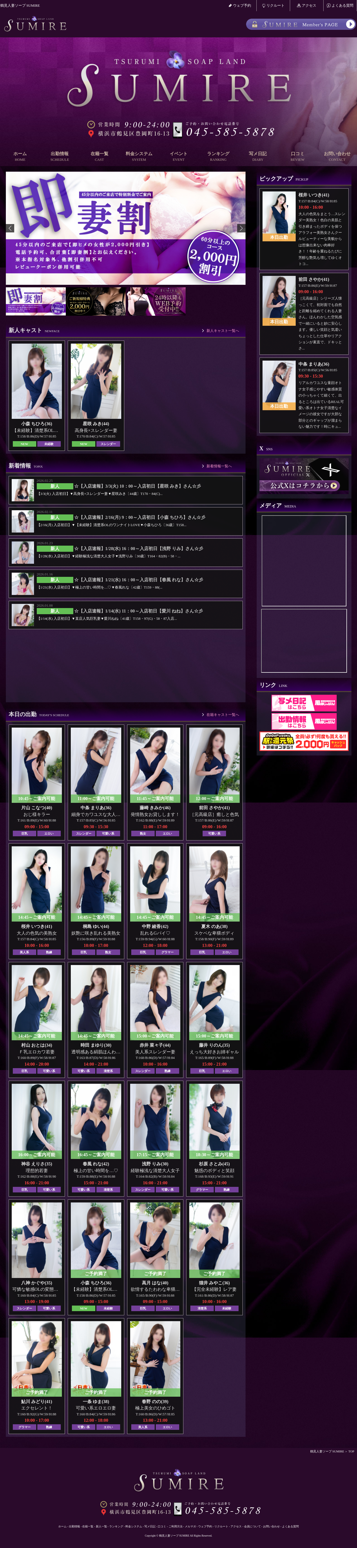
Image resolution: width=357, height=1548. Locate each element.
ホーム (20, 156)
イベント (178, 156)
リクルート (273, 5)
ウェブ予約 (239, 5)
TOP (351, 1451)
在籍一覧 (99, 156)
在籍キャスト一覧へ (223, 715)
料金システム (139, 156)
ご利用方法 (176, 1526)
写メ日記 (258, 156)
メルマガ (190, 1526)
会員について (252, 1526)
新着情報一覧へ (219, 466)
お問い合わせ (337, 156)
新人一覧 (101, 1526)
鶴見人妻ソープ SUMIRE (327, 1451)
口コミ (297, 156)
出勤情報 (59, 156)
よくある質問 (340, 5)
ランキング (218, 156)
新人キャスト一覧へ (223, 331)
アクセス (306, 5)
